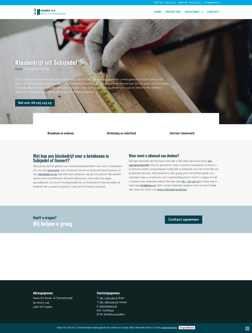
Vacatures (192, 12)
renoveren (53, 171)
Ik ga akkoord (187, 327)
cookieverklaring (169, 327)
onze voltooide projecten (172, 190)
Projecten (173, 12)
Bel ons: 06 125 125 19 (38, 103)
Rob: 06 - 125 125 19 (165, 2)
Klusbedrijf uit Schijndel (46, 62)
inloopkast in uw (47, 175)
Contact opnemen (186, 220)
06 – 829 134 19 (109, 303)
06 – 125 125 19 (190, 182)
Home (157, 12)
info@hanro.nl (148, 186)
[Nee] (247, 328)
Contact (213, 12)
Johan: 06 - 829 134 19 (189, 2)
